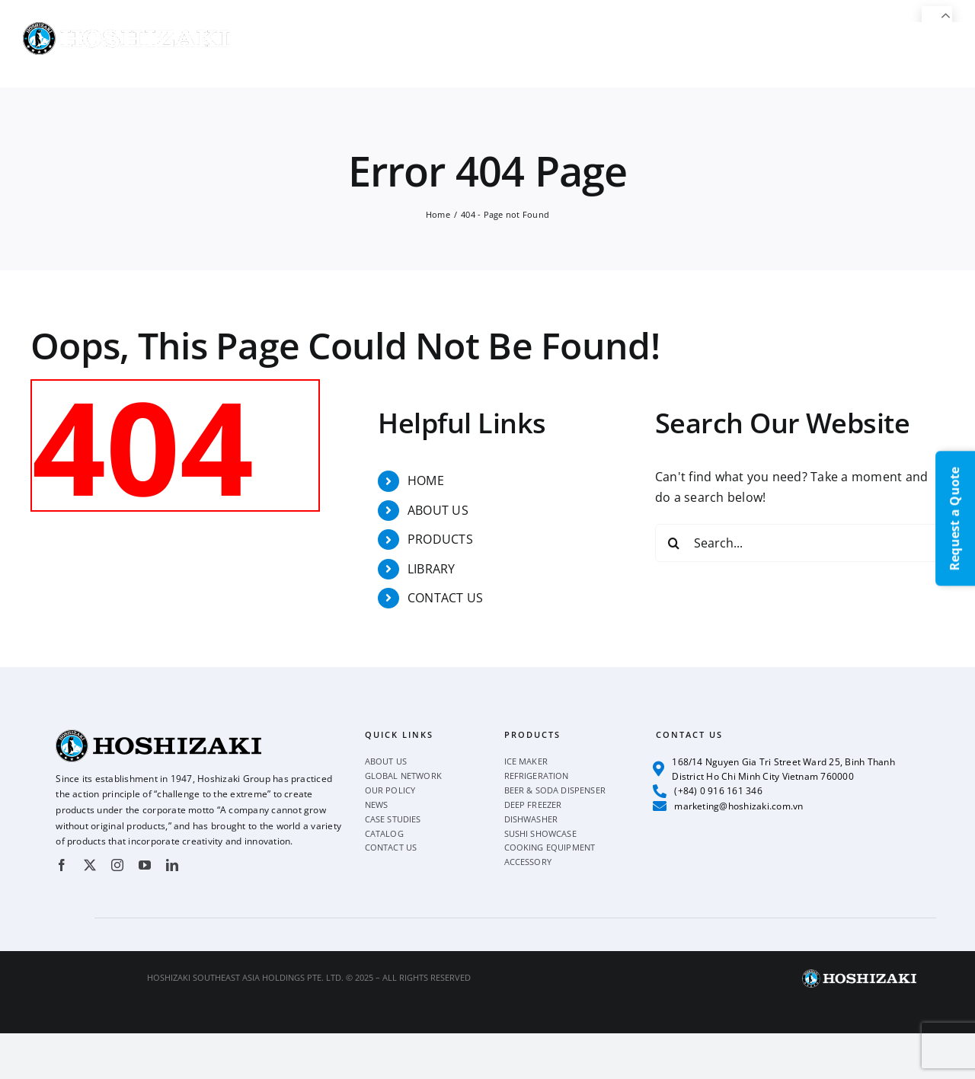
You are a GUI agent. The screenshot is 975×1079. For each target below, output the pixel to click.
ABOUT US (438, 510)
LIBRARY (432, 568)
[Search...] (800, 543)
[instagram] (117, 865)
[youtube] (145, 865)
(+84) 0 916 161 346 (707, 791)
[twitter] (90, 865)
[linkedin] (172, 865)
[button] (927, 54)
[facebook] (62, 865)
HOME (426, 480)
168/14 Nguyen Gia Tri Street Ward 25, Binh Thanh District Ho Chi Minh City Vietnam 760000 (774, 769)
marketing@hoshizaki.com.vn (728, 805)
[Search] (674, 543)
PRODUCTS (440, 539)
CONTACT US (445, 597)
